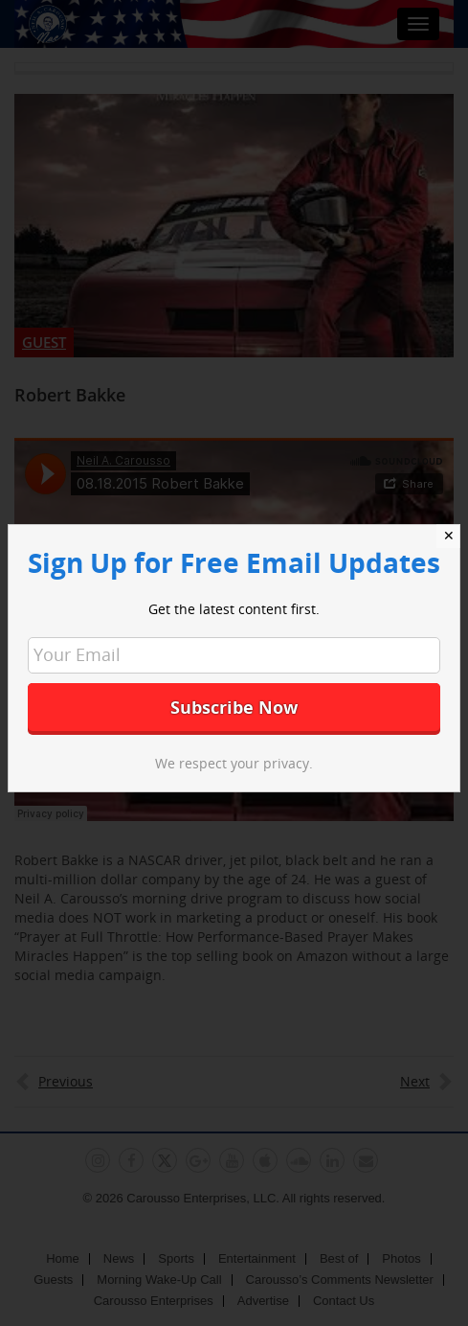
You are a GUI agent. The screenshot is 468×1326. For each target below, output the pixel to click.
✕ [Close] (449, 535)
